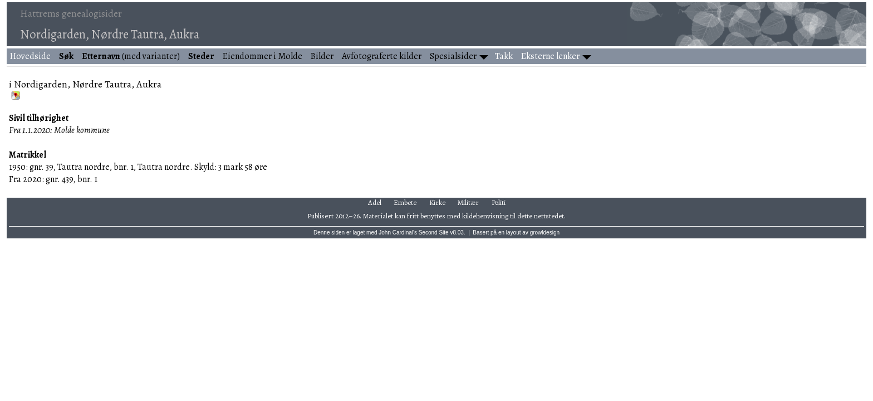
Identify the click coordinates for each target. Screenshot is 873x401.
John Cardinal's (398, 232)
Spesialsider (453, 56)
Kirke (437, 202)
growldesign (545, 232)
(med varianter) (131, 56)
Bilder (322, 56)
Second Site (434, 232)
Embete (405, 202)
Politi (499, 202)
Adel (374, 202)
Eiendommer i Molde (262, 56)
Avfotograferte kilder (381, 56)
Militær (468, 202)
